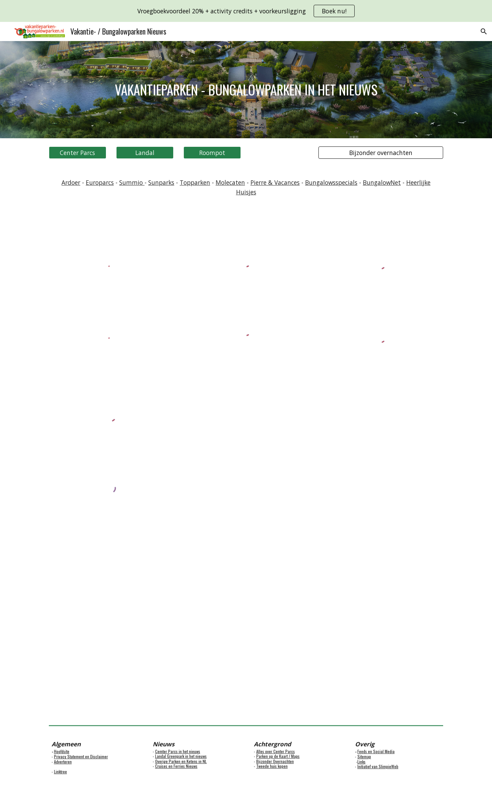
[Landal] (145, 153)
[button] (484, 31)
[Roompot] (212, 153)
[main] (246, 89)
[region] (246, 11)
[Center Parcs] (77, 153)
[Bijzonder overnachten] (381, 153)
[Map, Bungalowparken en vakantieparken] (246, 618)
